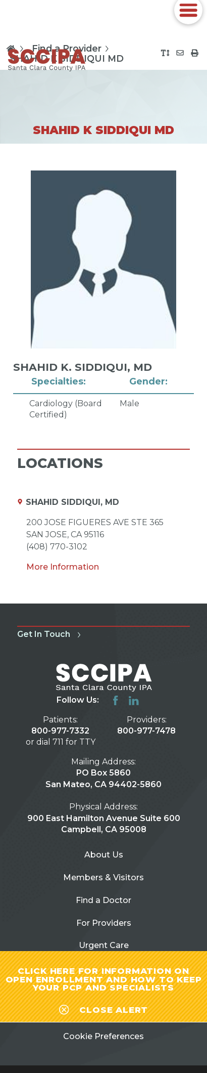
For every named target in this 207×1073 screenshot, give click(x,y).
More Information (62, 567)
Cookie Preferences (103, 1036)
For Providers (103, 923)
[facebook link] (116, 701)
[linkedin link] (134, 701)
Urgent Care (104, 945)
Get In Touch (50, 634)
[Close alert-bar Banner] (103, 1008)
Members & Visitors (103, 877)
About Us (103, 855)
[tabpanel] (103, 295)
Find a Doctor (103, 900)
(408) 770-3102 (56, 546)
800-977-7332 (60, 731)
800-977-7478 (146, 731)
